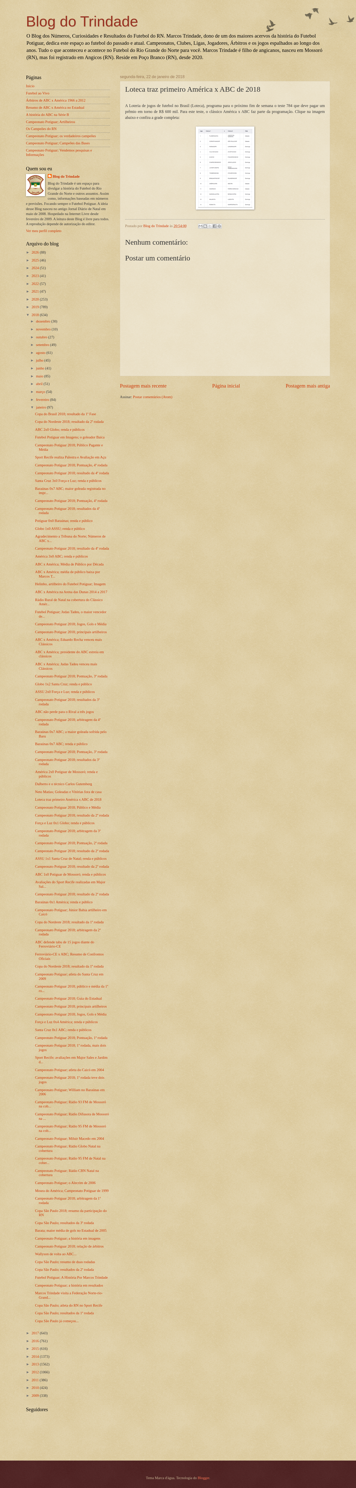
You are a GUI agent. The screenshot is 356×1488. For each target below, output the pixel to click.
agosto (41, 353)
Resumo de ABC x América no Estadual (55, 107)
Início (30, 86)
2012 (36, 1372)
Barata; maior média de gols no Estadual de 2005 (71, 1230)
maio (40, 376)
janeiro (41, 407)
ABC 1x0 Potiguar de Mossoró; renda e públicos (70, 874)
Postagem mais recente (143, 385)
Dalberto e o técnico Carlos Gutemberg (63, 784)
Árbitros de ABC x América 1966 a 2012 (56, 100)
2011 (36, 1380)
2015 (36, 1349)
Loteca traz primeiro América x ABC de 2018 (68, 799)
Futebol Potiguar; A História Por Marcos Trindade (71, 1277)
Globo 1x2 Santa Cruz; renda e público (63, 684)
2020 (36, 299)
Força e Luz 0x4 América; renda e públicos (66, 1022)
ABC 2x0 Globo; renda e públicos (60, 429)
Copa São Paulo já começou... (57, 1321)
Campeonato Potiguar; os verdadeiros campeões (61, 136)
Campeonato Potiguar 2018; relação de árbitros (69, 1246)
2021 (36, 291)
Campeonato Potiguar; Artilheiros (50, 122)
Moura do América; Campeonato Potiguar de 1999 (72, 1191)
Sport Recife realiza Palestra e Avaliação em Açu (70, 457)
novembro (43, 329)
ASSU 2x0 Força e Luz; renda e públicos (65, 692)
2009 (36, 1396)
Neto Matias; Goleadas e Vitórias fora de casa (68, 792)
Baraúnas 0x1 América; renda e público (64, 902)
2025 (36, 260)
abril (40, 384)
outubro (42, 337)
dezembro (43, 321)
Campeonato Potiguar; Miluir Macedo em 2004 (69, 1139)
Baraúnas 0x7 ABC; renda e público (61, 744)
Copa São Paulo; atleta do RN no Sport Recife (68, 1305)
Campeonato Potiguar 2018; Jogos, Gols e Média (71, 624)
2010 (36, 1388)
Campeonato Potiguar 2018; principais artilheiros (71, 632)
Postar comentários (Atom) (152, 397)
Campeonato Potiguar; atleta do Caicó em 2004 (69, 1070)
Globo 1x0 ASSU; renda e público (60, 529)
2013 (36, 1364)
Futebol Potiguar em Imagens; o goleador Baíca (70, 437)
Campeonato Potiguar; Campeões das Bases (58, 143)
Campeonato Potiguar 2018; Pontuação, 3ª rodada (71, 676)
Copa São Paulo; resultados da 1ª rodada (64, 1313)
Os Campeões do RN (41, 129)
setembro (43, 345)
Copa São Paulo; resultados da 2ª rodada (64, 1270)
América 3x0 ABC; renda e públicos (61, 556)
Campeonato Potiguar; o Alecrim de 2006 (65, 1183)
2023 (36, 276)
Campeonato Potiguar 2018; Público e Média (68, 807)
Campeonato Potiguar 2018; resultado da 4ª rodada (72, 473)
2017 (36, 1333)
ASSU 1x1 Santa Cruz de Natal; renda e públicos (71, 859)
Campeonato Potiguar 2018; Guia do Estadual (68, 998)
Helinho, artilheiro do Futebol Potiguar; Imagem (70, 584)
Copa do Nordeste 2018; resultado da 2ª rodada (69, 422)
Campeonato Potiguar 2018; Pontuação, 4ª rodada (71, 465)
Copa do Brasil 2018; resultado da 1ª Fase (65, 414)
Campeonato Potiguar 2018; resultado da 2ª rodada (72, 815)
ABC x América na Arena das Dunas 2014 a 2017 (71, 592)
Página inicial (226, 385)
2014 (36, 1357)
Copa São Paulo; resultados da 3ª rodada (64, 1223)
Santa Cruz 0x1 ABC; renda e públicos (63, 1030)
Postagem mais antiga (308, 385)
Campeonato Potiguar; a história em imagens (67, 1238)
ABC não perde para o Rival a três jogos (64, 712)
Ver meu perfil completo (43, 231)
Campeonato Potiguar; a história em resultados (69, 1285)
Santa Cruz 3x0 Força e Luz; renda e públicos (68, 481)
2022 (36, 284)
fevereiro (43, 400)
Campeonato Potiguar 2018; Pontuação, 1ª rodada (71, 1038)
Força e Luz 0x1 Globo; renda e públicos (65, 823)
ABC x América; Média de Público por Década (69, 564)
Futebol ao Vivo (37, 93)
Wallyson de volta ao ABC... (56, 1254)
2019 (36, 307)
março (41, 392)
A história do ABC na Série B (47, 115)
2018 (36, 315)
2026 (36, 252)
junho (40, 368)
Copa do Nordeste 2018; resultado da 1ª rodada (69, 922)
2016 (36, 1341)
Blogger (203, 1478)
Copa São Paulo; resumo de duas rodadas (65, 1262)
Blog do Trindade (82, 21)
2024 (36, 268)
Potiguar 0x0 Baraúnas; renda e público (64, 521)
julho (40, 360)
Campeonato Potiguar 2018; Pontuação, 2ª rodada (71, 843)
